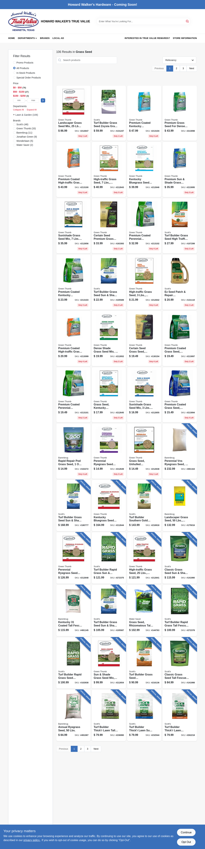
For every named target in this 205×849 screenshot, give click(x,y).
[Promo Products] (14, 62)
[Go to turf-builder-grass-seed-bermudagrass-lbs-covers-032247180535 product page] (144, 663)
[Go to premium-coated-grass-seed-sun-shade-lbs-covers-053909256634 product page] (180, 395)
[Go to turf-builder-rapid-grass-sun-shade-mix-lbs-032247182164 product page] (109, 558)
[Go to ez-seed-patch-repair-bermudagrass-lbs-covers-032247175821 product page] (180, 282)
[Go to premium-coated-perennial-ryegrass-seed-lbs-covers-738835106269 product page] (144, 226)
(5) (25, 141)
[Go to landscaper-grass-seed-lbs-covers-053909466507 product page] (180, 505)
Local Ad (58, 38)
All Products (23, 68)
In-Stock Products (26, 73)
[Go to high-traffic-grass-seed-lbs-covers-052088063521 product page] (109, 169)
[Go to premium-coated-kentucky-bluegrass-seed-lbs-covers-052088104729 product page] (144, 113)
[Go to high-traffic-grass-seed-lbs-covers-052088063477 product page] (144, 282)
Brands (45, 38)
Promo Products (25, 62)
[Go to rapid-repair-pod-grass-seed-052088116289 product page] (73, 451)
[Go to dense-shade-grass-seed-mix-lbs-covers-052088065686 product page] (109, 338)
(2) (25, 145)
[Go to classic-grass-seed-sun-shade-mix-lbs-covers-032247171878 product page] (180, 558)
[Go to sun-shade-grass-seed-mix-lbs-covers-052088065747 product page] (109, 663)
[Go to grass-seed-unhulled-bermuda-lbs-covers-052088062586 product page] (144, 451)
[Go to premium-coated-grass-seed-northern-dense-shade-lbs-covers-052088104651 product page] (180, 338)
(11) (24, 132)
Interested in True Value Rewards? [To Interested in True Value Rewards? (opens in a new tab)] (147, 38)
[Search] (187, 21)
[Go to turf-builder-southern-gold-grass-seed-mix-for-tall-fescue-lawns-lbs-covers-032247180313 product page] (144, 505)
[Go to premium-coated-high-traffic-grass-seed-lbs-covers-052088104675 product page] (73, 338)
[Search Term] (143, 21)
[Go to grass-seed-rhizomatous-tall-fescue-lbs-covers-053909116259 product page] (144, 610)
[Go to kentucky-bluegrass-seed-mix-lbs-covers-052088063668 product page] (109, 505)
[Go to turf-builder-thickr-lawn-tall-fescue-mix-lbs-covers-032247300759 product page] (109, 715)
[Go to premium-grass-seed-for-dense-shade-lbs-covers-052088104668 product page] (180, 113)
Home (11, 38)
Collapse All (18, 110)
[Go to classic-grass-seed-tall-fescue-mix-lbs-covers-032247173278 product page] (180, 663)
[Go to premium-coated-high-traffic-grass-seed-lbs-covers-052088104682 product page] (73, 169)
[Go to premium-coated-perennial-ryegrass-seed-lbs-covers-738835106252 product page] (73, 395)
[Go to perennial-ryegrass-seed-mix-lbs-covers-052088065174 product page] (109, 451)
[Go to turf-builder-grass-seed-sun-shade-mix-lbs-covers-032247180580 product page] (73, 505)
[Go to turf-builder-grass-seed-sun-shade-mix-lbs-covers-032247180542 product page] (109, 282)
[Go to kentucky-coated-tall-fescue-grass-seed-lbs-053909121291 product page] (73, 610)
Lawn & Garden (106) (27, 114)
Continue (186, 832)
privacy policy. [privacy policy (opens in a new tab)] (31, 840)
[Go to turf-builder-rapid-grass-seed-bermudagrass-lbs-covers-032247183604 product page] (73, 663)
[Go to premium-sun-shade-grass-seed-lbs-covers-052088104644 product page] (180, 169)
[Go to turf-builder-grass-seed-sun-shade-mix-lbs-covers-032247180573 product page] (109, 610)
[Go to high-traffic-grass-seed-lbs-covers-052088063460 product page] (144, 558)
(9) (27, 136)
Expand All (32, 110)
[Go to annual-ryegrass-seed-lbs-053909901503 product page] (73, 715)
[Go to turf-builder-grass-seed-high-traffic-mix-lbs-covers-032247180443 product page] (180, 226)
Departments (26, 38)
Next (191, 68)
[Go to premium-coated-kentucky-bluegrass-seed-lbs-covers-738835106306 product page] (73, 282)
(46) (22, 124)
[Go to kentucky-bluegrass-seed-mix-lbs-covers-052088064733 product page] (144, 169)
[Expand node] (14, 114)
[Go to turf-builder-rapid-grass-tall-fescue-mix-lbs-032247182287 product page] (180, 610)
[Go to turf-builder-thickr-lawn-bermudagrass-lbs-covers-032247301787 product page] (180, 715)
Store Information (185, 38)
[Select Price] (43, 100)
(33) (26, 128)
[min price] (19, 100)
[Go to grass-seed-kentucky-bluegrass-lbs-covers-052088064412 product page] (109, 395)
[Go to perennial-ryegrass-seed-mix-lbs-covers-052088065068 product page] (73, 558)
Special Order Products (29, 77)
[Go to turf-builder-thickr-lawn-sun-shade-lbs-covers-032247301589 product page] (144, 715)
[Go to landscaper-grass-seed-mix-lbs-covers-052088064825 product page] (73, 113)
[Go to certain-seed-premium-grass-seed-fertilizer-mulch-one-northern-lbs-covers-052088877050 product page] (109, 226)
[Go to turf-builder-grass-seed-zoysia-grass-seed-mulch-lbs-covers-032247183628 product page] (109, 113)
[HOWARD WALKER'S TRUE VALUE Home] (23, 21)
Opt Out (186, 842)
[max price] (33, 100)
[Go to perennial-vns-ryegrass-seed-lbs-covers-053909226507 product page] (180, 451)
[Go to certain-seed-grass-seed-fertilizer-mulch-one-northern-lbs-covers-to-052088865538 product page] (144, 338)
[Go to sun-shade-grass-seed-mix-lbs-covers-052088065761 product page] (73, 226)
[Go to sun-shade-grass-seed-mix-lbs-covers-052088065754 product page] (144, 395)
